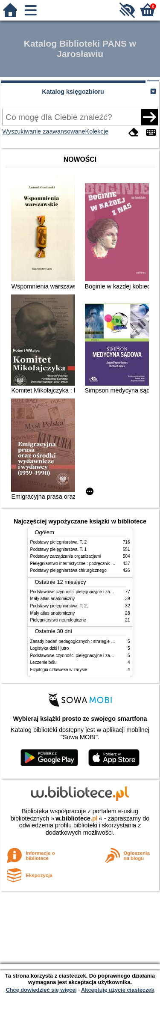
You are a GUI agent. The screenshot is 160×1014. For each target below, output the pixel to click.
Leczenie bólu (43, 662)
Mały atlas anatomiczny (52, 598)
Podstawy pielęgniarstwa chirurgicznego (68, 570)
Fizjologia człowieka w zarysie (58, 669)
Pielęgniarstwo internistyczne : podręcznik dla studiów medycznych (94, 563)
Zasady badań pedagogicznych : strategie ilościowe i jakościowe (91, 641)
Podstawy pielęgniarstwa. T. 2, (59, 606)
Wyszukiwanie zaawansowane (43, 131)
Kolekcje (96, 131)
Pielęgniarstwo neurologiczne (58, 620)
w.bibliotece (76, 818)
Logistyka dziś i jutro (49, 648)
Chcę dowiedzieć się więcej (41, 990)
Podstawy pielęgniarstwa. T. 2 (58, 542)
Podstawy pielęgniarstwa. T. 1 (58, 549)
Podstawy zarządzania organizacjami (65, 556)
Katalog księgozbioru (73, 91)
